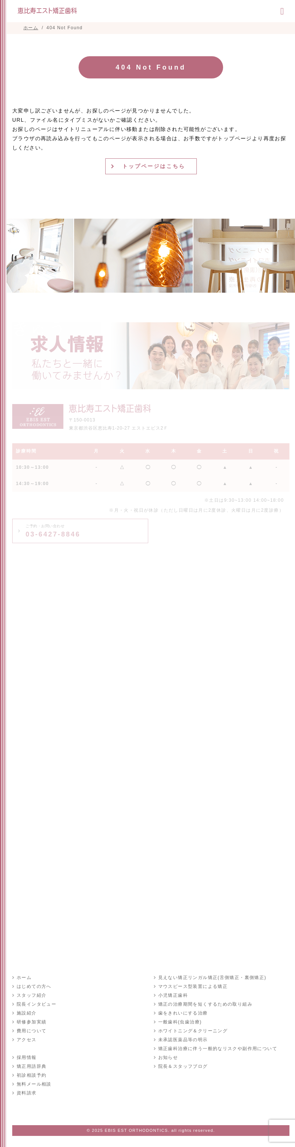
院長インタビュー (36, 1004)
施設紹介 (27, 1013)
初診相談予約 (31, 1075)
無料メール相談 (34, 1084)
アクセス (27, 1039)
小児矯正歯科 (173, 995)
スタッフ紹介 (31, 995)
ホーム (24, 977)
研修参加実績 (31, 1022)
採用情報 (27, 1057)
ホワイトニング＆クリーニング (193, 1030)
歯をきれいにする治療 (183, 1013)
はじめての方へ (34, 986)
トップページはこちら (153, 166)
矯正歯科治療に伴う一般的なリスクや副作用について (218, 1048)
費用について (31, 1030)
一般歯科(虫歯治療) (180, 1022)
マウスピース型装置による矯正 (193, 986)
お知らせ (168, 1057)
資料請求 (27, 1093)
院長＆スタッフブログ (183, 1066)
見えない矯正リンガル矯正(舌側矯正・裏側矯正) (212, 977)
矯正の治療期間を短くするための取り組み (205, 1004)
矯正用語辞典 (31, 1066)
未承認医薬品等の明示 (183, 1039)
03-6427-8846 (53, 531)
